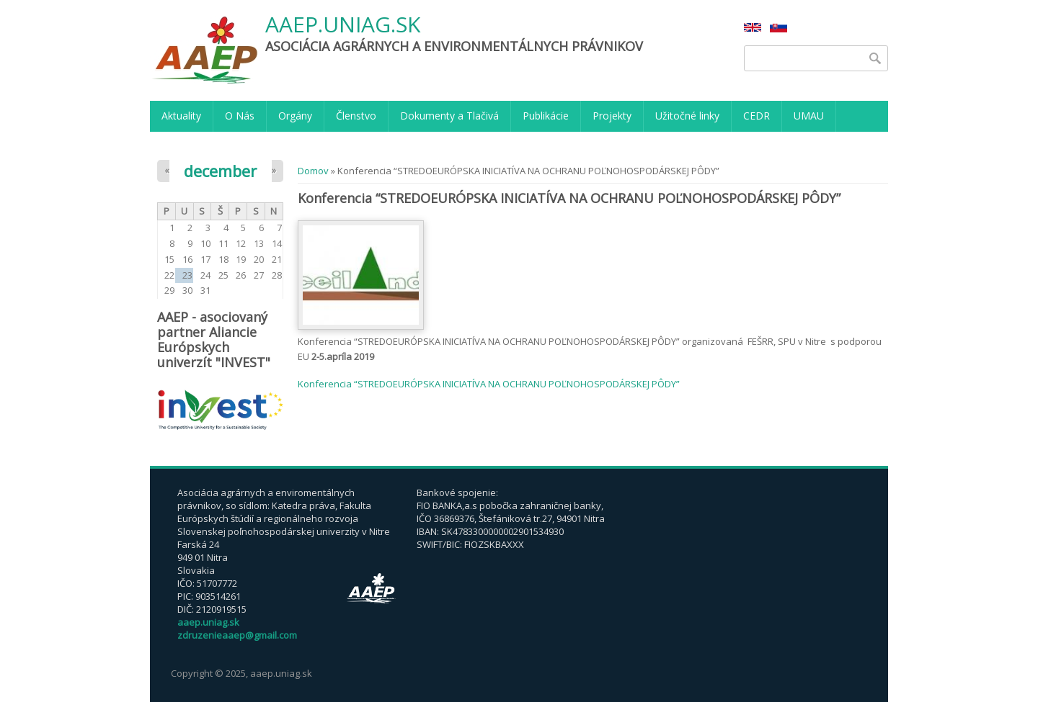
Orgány (295, 115)
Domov (313, 170)
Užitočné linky (687, 115)
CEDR (756, 115)
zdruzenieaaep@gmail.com (237, 635)
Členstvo (356, 115)
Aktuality (181, 115)
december (220, 170)
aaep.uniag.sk (342, 24)
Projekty (612, 115)
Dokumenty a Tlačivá (449, 115)
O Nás (239, 115)
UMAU (809, 115)
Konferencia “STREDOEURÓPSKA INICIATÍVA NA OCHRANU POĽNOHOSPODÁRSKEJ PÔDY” (489, 383)
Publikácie (546, 115)
